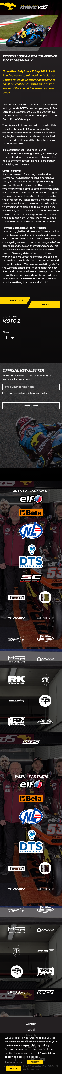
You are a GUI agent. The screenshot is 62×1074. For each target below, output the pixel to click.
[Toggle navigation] (57, 6)
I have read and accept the (26, 393)
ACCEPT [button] (35, 1062)
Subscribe (31, 405)
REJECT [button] (13, 1068)
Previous (16, 300)
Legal (31, 1029)
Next (45, 304)
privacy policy (40, 393)
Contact (31, 1023)
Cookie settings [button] (13, 1062)
